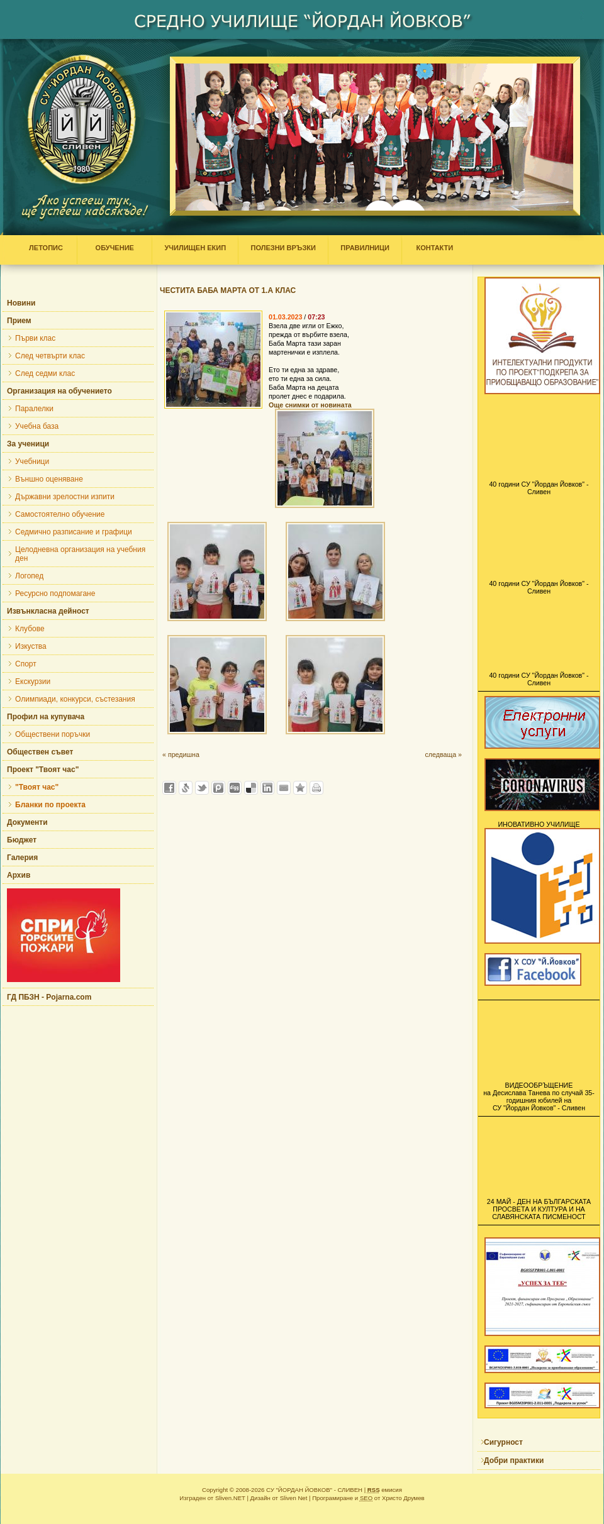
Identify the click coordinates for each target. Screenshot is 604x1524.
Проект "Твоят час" (43, 769)
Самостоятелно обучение (59, 514)
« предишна (180, 754)
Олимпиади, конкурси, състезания (75, 699)
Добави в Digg (235, 788)
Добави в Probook (218, 788)
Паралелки (34, 408)
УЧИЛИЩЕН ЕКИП (195, 247)
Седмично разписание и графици (73, 531)
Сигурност (503, 1442)
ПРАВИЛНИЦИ (365, 247)
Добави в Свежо (186, 788)
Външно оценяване (49, 479)
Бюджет (21, 840)
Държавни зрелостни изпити (65, 496)
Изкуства (31, 646)
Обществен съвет (40, 752)
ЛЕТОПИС (48, 247)
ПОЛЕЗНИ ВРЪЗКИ (283, 247)
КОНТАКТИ (431, 247)
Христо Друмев (403, 1497)
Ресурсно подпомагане (55, 593)
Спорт (25, 664)
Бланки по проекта (50, 804)
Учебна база (37, 426)
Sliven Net (294, 1497)
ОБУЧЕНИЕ (114, 247)
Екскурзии (32, 681)
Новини (21, 303)
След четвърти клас (50, 355)
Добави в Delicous (251, 788)
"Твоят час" (37, 787)
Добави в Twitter (202, 788)
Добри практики (514, 1460)
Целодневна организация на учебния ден (80, 554)
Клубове (30, 628)
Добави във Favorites (300, 788)
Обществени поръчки (52, 734)
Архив (18, 875)
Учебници (32, 461)
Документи (27, 822)
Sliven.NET (230, 1497)
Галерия (22, 857)
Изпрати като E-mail (284, 788)
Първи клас (35, 338)
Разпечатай (316, 788)
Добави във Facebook (169, 788)
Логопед (29, 576)
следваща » (443, 754)
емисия (384, 1489)
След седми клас (45, 373)
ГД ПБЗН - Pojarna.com (49, 997)
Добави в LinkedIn (267, 788)
